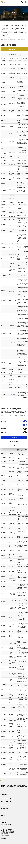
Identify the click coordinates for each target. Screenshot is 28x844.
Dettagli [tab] (12, 400)
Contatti (3, 822)
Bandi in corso (5, 805)
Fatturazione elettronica (5, 835)
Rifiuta (14, 445)
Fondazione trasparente (14, 13)
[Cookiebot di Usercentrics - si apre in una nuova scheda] (21, 397)
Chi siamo (4, 794)
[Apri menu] (25, 2)
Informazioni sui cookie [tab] (22, 400)
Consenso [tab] (4, 400)
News (2, 819)
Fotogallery (4, 812)
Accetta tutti (14, 437)
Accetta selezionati (14, 441)
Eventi (3, 815)
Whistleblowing (3, 838)
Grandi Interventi (6, 801)
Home (5, 13)
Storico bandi (5, 808)
